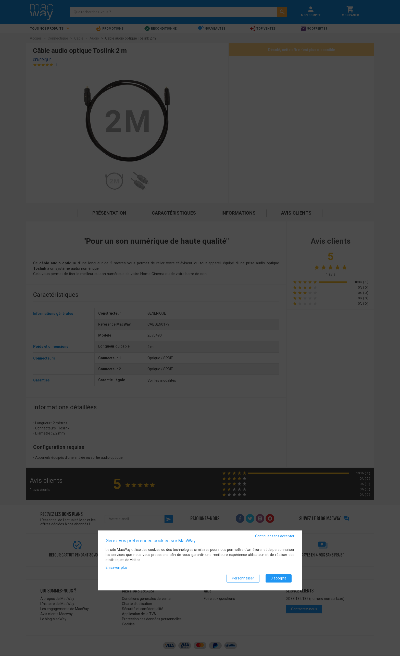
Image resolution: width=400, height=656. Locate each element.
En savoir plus (117, 567)
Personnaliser (243, 578)
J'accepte (278, 578)
